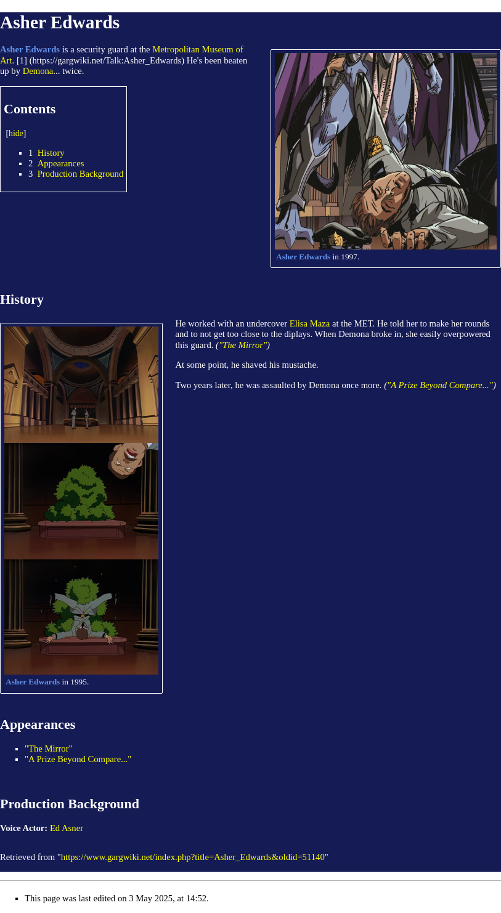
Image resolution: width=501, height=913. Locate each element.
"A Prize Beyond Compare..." (440, 385)
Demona (38, 71)
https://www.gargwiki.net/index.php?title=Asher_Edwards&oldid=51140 (193, 857)
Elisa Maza (310, 323)
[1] (22, 60)
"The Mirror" (243, 345)
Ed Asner (66, 828)
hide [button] (16, 133)
